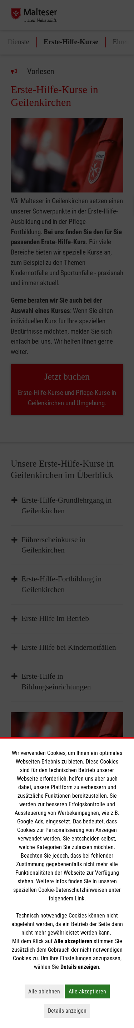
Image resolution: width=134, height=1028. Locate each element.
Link (79, 898)
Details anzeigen (69, 1010)
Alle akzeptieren (89, 991)
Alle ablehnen (46, 991)
